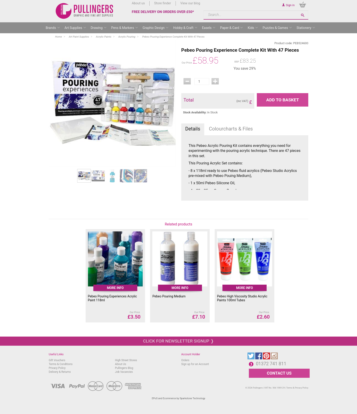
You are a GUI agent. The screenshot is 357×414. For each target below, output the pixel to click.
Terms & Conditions (61, 364)
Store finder (162, 3)
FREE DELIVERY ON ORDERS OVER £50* (163, 12)
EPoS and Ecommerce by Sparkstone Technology (178, 398)
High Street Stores (126, 360)
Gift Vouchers (57, 360)
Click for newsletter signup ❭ (178, 341)
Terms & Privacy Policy (297, 387)
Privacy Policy (57, 368)
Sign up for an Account (195, 364)
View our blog (190, 3)
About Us (120, 364)
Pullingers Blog (124, 368)
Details (192, 129)
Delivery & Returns (60, 371)
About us (138, 3)
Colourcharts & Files (231, 129)
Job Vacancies (124, 371)
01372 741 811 (271, 363)
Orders (185, 360)
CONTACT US (279, 373)
